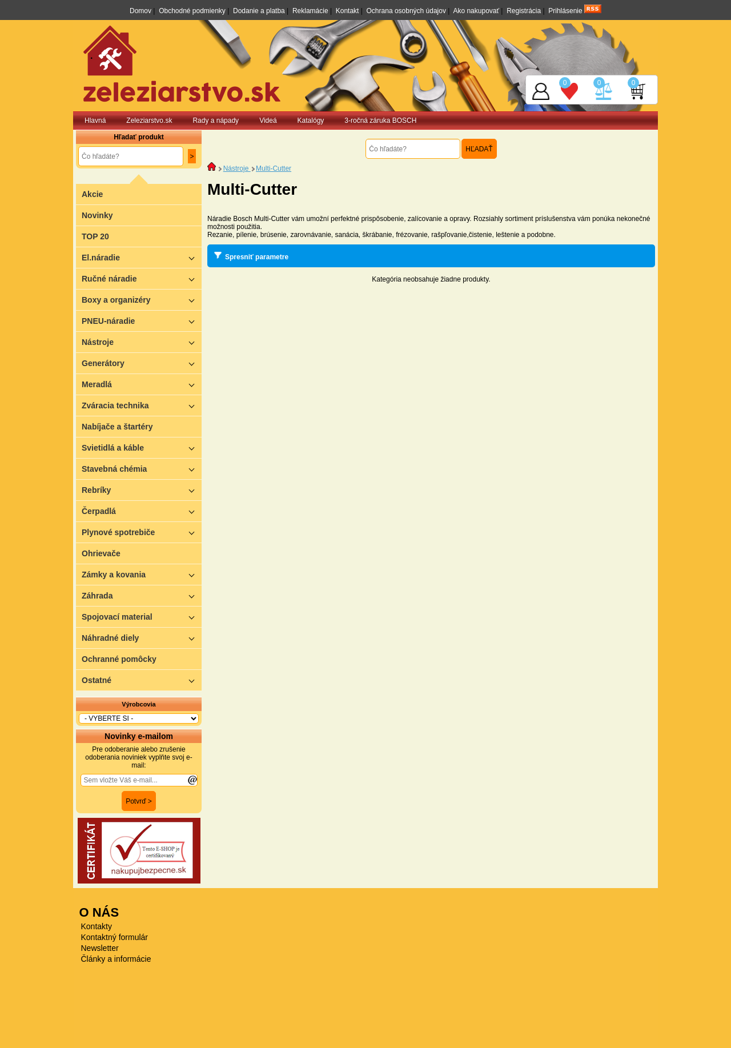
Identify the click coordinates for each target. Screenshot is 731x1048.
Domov (140, 11)
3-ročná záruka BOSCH (380, 121)
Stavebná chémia (142, 469)
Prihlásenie (565, 11)
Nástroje (142, 342)
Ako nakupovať (476, 11)
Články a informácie (116, 958)
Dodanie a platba (259, 11)
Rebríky (142, 490)
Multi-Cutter (273, 168)
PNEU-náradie (142, 321)
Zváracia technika (142, 405)
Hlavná (95, 121)
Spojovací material (142, 617)
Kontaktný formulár (114, 937)
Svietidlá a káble (142, 447)
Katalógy (311, 121)
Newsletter (100, 948)
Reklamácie (310, 11)
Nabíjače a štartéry (117, 426)
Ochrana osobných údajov (406, 11)
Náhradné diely (142, 638)
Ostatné (142, 680)
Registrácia (524, 11)
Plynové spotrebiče (142, 532)
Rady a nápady (215, 121)
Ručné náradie (142, 278)
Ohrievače (101, 553)
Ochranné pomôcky (119, 659)
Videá (267, 121)
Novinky (97, 215)
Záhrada (142, 595)
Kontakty (96, 926)
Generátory (142, 363)
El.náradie (142, 257)
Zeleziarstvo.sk (149, 121)
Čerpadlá (142, 511)
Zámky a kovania (142, 574)
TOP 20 (95, 236)
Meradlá (142, 384)
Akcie (92, 194)
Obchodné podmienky (192, 11)
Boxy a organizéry (142, 300)
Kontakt (347, 11)
